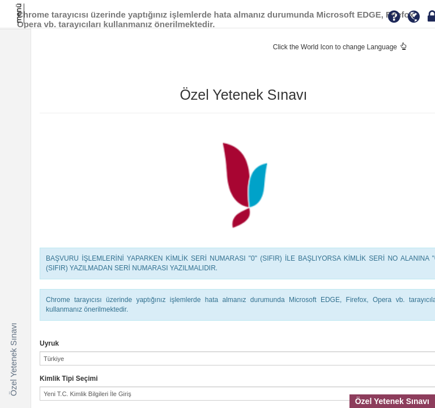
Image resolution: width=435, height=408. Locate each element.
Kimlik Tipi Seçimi (68, 378)
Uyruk (49, 343)
